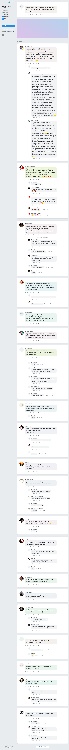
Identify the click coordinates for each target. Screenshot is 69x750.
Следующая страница (42, 746)
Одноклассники (7, 21)
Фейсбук (5, 16)
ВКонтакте (6, 19)
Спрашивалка (6, 35)
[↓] (40, 14)
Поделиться (43, 14)
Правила (6, 746)
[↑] (38, 14)
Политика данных (8, 747)
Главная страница (7, 29)
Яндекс (5, 14)
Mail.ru (5, 10)
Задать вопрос (8, 25)
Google (5, 12)
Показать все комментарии (43, 237)
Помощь (11, 746)
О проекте (8, 745)
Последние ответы (8, 31)
